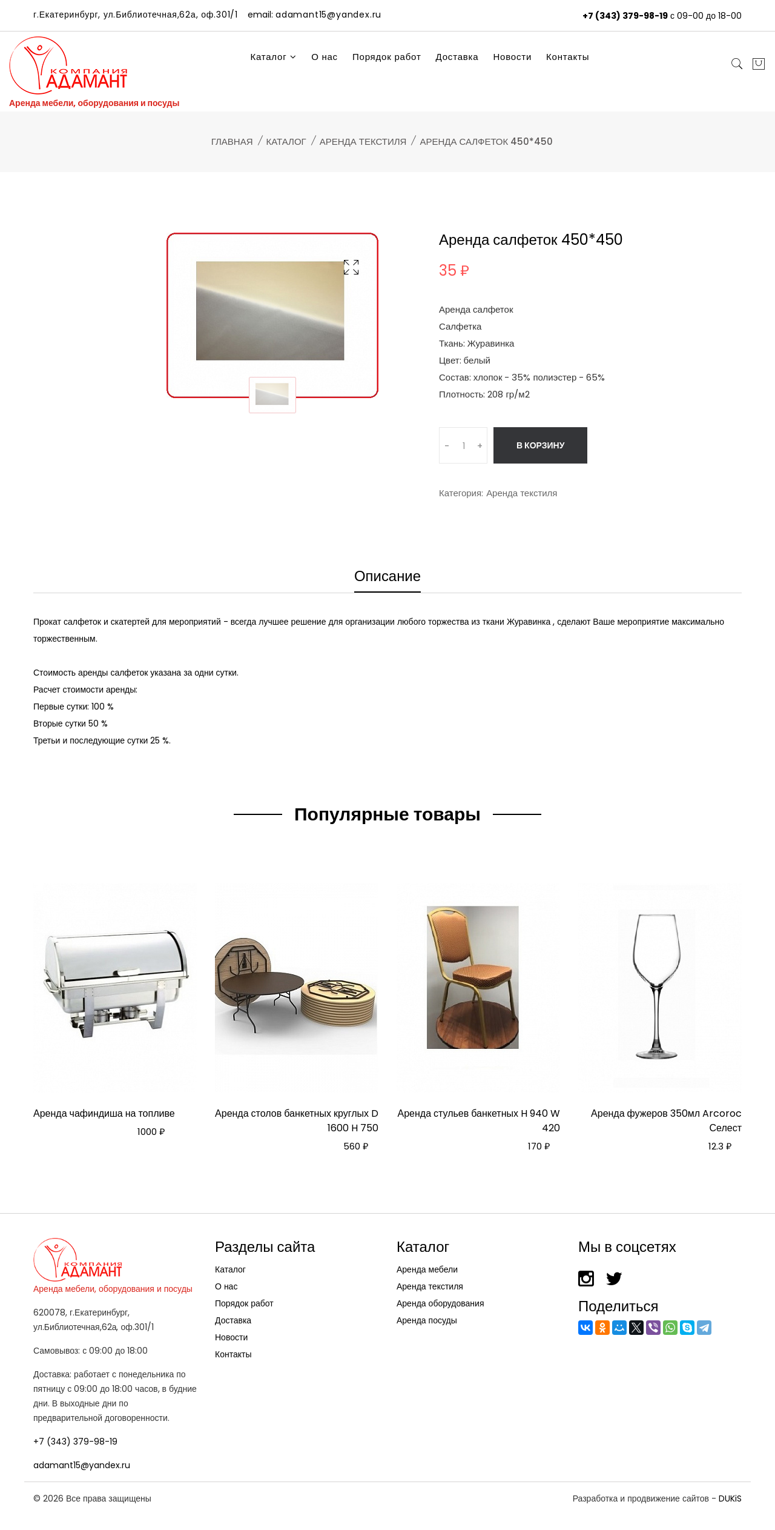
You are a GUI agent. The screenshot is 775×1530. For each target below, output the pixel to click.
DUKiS (730, 1498)
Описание (387, 577)
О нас (324, 56)
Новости (512, 56)
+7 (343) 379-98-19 (625, 16)
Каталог (273, 56)
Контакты (567, 56)
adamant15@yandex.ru (81, 1465)
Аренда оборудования (440, 1303)
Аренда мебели (427, 1269)
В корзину (540, 445)
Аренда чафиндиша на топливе (104, 1113)
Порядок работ (386, 56)
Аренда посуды (427, 1320)
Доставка (457, 56)
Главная (232, 141)
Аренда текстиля (363, 141)
